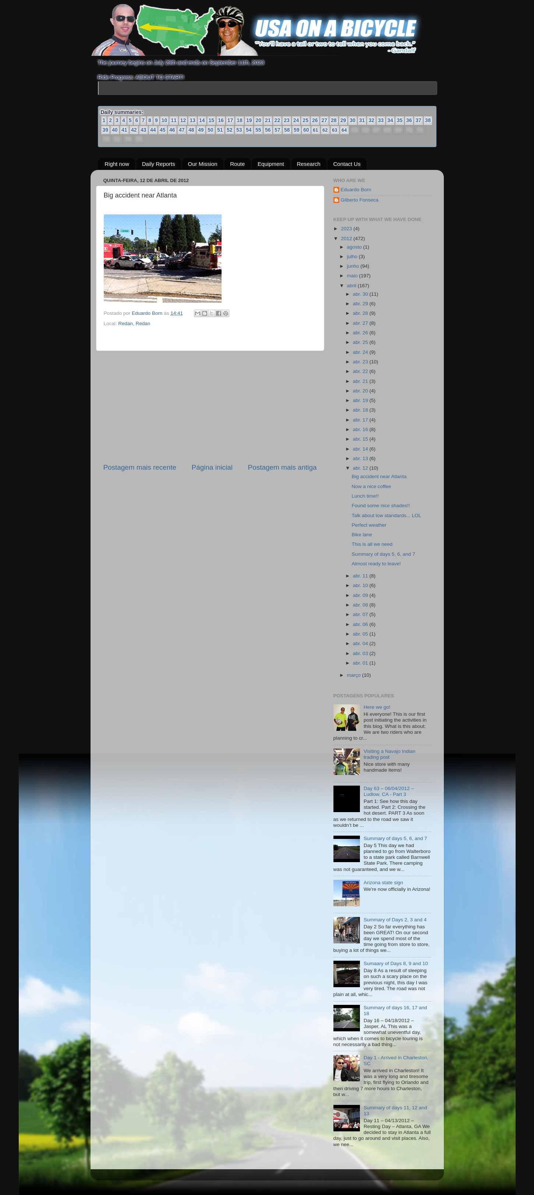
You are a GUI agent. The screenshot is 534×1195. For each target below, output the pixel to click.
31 (362, 120)
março (354, 675)
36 (409, 120)
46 (172, 130)
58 (287, 130)
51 (220, 130)
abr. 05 (361, 634)
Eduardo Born (148, 313)
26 (315, 120)
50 (210, 130)
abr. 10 (361, 585)
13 (192, 120)
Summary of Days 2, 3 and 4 (395, 919)
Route (237, 164)
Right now (117, 164)
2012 (347, 238)
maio (353, 275)
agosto (355, 247)
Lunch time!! (365, 496)
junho (354, 266)
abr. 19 (361, 400)
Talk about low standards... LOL (386, 515)
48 (191, 130)
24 (296, 120)
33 (381, 120)
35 (400, 120)
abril (352, 285)
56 (268, 130)
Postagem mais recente (139, 467)
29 (343, 120)
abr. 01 (361, 663)
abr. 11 (361, 576)
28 (334, 120)
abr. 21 (361, 381)
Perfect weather (368, 525)
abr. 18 (361, 410)
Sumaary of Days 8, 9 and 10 (396, 963)
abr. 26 (361, 332)
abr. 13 (361, 458)
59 (297, 130)
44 (153, 130)
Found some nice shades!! (380, 505)
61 (315, 130)
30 (353, 120)
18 (240, 120)
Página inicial (212, 467)
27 (325, 120)
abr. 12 (361, 468)
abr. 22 (361, 371)
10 (164, 120)
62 (325, 130)
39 (106, 130)
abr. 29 (361, 303)
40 (115, 130)
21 (268, 120)
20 (258, 120)
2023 (347, 228)
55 (258, 130)
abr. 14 (361, 449)
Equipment (271, 164)
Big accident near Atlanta (378, 476)
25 (305, 120)
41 (124, 130)
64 (344, 130)
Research (309, 164)
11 (174, 120)
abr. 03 (361, 653)
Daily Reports (158, 164)
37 (418, 120)
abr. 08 (361, 605)
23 (287, 120)
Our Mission (202, 164)
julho (353, 256)
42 (134, 130)
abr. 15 (361, 439)
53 (239, 130)
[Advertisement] (210, 407)
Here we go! (377, 707)
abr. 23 (361, 361)
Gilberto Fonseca (360, 200)
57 (277, 130)
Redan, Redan (134, 323)
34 (390, 120)
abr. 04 (361, 643)
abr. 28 (361, 313)
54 (249, 130)
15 (212, 120)
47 (182, 130)
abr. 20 (361, 391)
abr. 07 (361, 614)
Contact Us (346, 164)
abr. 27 (361, 323)
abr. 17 (361, 420)
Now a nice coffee (371, 486)
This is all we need (371, 544)
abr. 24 (361, 352)
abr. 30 (361, 294)
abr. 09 (361, 595)
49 (201, 130)
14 (202, 120)
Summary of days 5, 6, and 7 (383, 554)
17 (230, 120)
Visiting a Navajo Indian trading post (389, 754)
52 (230, 130)
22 (277, 120)
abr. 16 (361, 429)
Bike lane (361, 534)
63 (334, 130)
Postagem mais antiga (282, 467)
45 (163, 130)
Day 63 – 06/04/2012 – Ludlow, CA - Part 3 (389, 791)
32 (371, 120)
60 (306, 130)
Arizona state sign (383, 882)
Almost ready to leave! (376, 563)
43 (143, 130)
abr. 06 (361, 624)
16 (221, 120)
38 (428, 120)
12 (183, 120)
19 (249, 120)
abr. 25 (361, 342)
